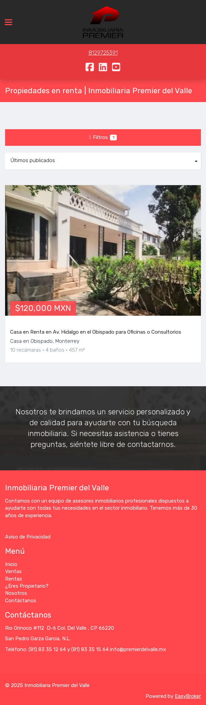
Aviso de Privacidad (28, 537)
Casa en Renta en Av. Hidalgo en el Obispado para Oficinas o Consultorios (95, 332)
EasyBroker (188, 696)
